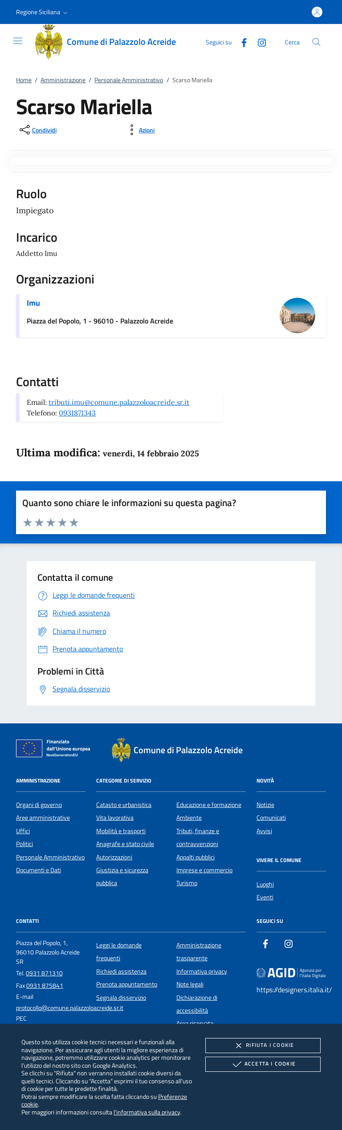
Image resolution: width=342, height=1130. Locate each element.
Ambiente (189, 818)
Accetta (263, 1064)
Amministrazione (63, 80)
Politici (24, 844)
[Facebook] (240, 42)
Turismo (186, 883)
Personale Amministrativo (128, 80)
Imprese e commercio (204, 870)
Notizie (265, 805)
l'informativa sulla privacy (147, 1112)
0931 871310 (44, 973)
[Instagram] (258, 42)
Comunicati (271, 818)
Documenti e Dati (38, 870)
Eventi (264, 897)
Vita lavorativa (115, 818)
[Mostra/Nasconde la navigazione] (17, 41)
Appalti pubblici (195, 857)
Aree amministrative (43, 818)
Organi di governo (39, 805)
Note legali (190, 984)
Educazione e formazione (208, 805)
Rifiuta (263, 1045)
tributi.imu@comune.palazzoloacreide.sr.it (119, 402)
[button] (42, 12)
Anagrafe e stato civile (125, 844)
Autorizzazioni (114, 857)
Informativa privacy (201, 971)
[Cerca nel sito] (316, 42)
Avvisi (264, 831)
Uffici (23, 831)
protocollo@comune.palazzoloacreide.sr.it (69, 1008)
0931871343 (77, 412)
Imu (33, 303)
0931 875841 (44, 985)
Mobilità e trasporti (121, 831)
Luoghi (265, 884)
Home (24, 80)
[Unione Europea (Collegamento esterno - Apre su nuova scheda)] (55, 750)
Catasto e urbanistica (123, 805)
